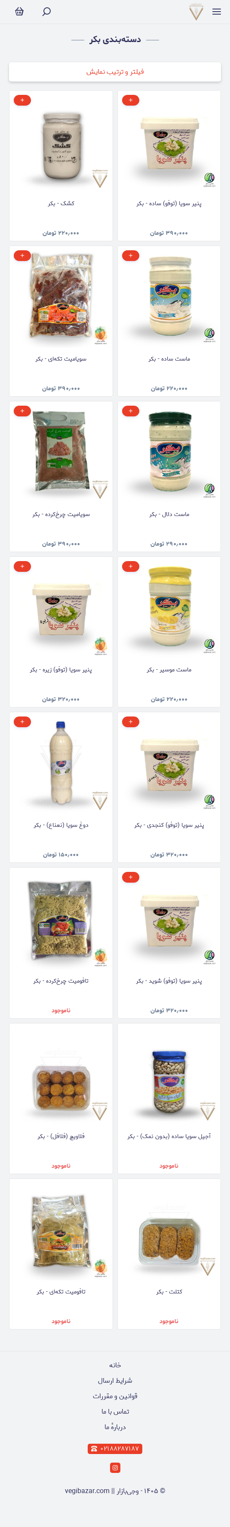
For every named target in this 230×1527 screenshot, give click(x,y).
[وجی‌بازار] (196, 11)
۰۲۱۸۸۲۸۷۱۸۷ (115, 1449)
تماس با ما (115, 1412)
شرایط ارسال (115, 1381)
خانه (115, 1365)
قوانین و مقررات (115, 1396)
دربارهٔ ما (115, 1427)
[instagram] (115, 1468)
